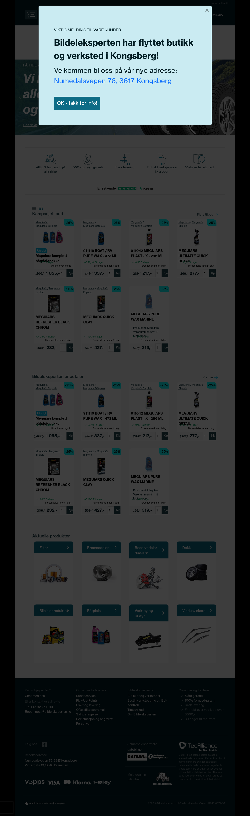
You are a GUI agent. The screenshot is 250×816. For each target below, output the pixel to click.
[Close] (207, 10)
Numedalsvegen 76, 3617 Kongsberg (113, 80)
